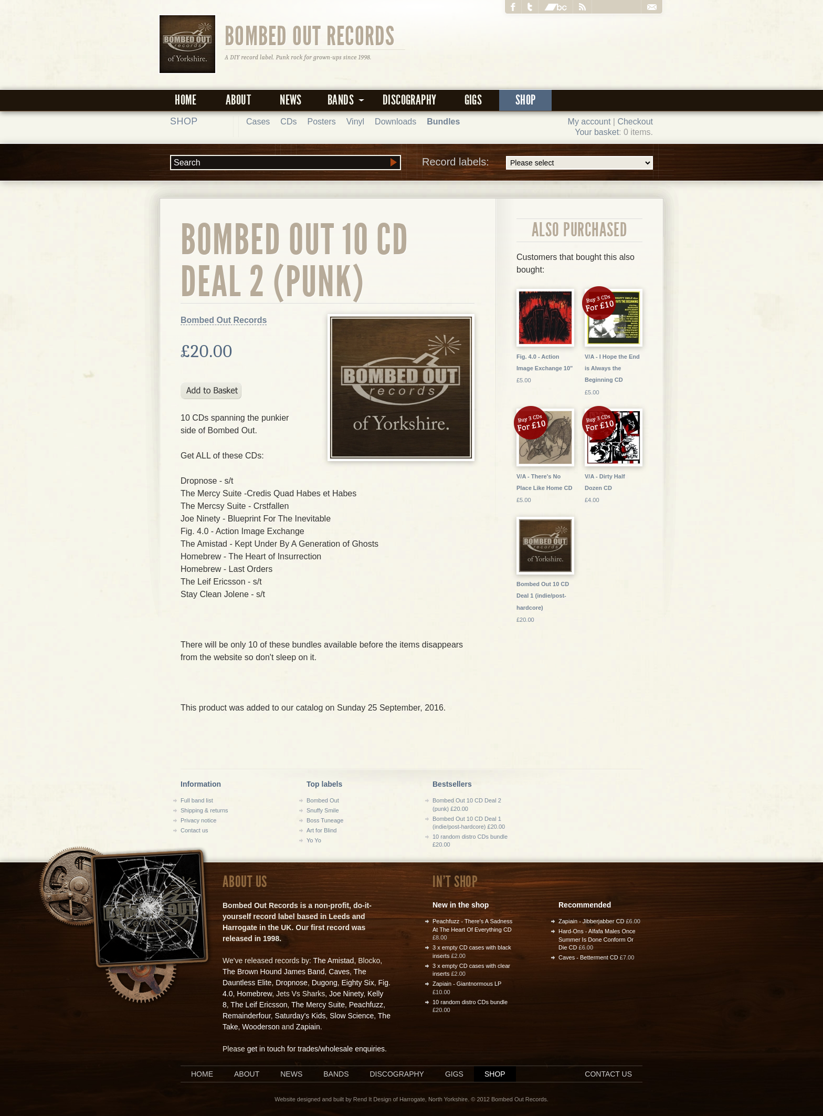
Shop (525, 100)
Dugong (324, 982)
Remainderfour (247, 1015)
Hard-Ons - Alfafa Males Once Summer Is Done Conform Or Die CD (597, 939)
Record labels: (537, 163)
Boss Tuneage (325, 820)
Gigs (473, 100)
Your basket (597, 132)
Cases (258, 121)
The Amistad (333, 960)
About (238, 100)
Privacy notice (198, 820)
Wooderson (260, 1027)
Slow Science (352, 1015)
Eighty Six (357, 982)
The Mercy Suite (318, 1004)
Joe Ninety (346, 993)
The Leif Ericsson (258, 1004)
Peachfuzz (366, 1004)
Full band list (197, 800)
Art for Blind (321, 830)
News (291, 100)
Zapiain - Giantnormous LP (466, 984)
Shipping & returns (204, 810)
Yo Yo (314, 840)
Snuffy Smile (323, 810)
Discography (409, 100)
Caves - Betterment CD (588, 957)
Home (186, 100)
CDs (288, 121)
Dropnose (292, 982)
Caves (339, 971)
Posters (321, 121)
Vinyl (355, 121)
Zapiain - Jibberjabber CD (591, 921)
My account (589, 121)
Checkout (635, 121)
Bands (336, 1074)
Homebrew (254, 993)
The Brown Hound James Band (274, 971)
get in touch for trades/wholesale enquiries (316, 1049)
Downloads (395, 121)
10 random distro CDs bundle (470, 1002)
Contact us (194, 830)
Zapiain (308, 1027)
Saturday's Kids (300, 1015)
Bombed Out (323, 800)
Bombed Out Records (310, 35)
